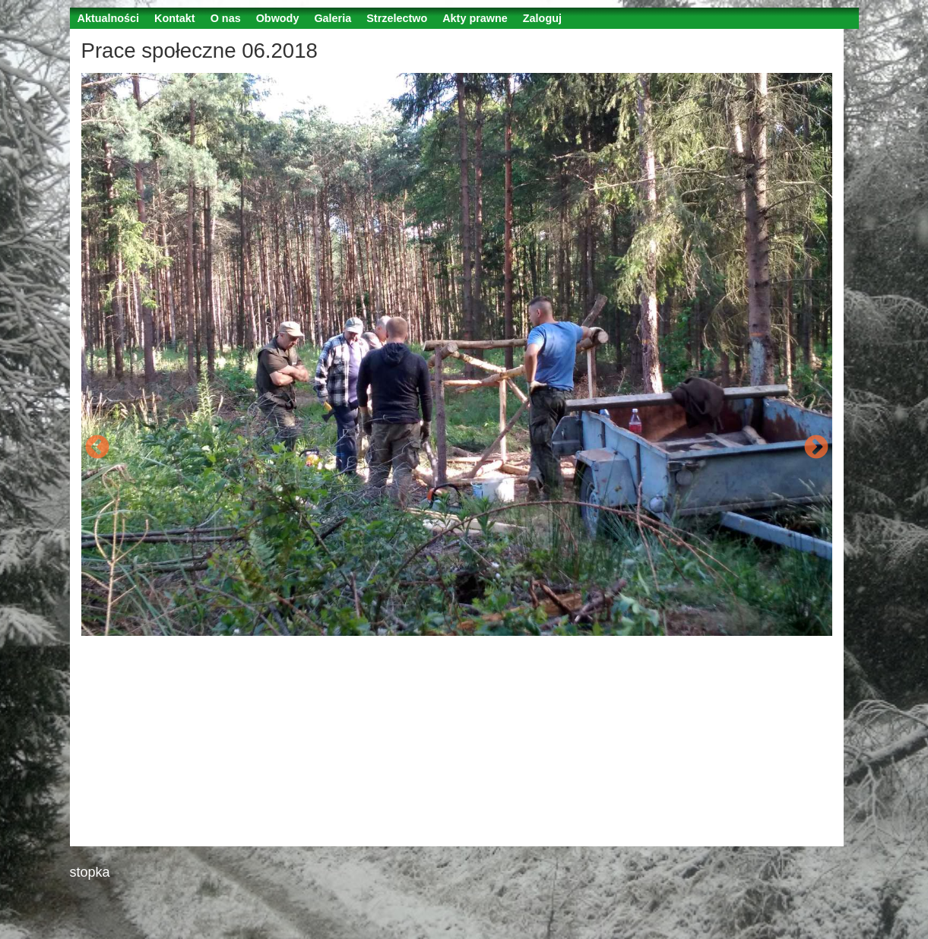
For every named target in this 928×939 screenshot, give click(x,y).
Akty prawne (475, 18)
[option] (456, 354)
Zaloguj (542, 18)
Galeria (332, 18)
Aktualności (109, 18)
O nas (226, 18)
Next (816, 448)
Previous (97, 448)
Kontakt (174, 18)
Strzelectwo (396, 18)
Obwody (277, 18)
